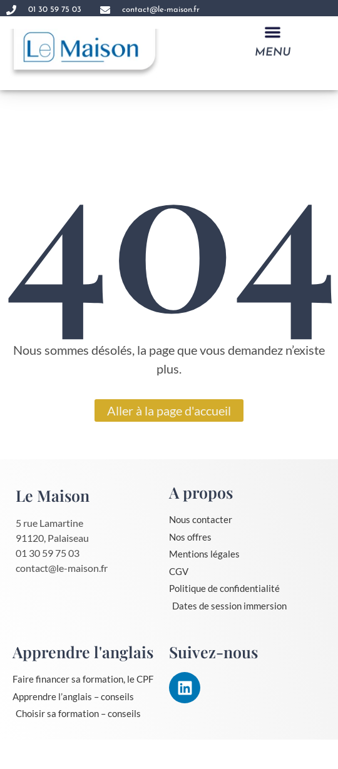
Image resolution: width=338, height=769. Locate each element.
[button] (272, 33)
